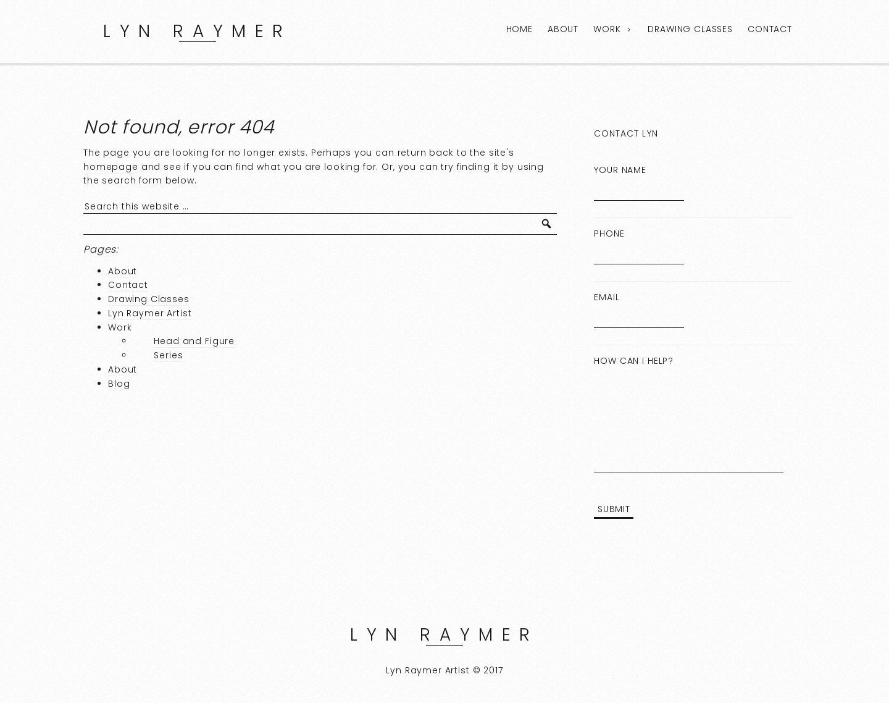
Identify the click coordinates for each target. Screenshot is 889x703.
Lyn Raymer (197, 31)
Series (168, 355)
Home (519, 29)
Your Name (620, 169)
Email (606, 297)
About (563, 29)
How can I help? (634, 360)
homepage (110, 167)
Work (606, 29)
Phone (609, 233)
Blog (119, 383)
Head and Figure (194, 341)
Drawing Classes (690, 29)
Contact (770, 29)
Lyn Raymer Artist (149, 313)
